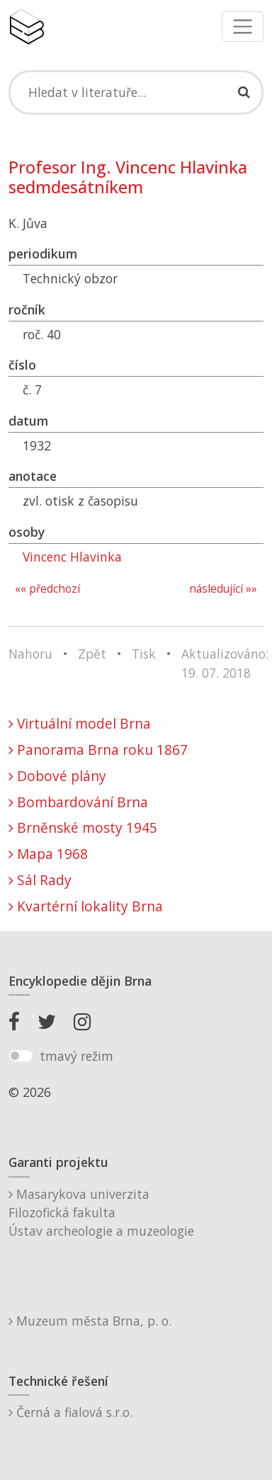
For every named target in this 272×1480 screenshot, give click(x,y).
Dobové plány (57, 775)
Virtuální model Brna (79, 723)
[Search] (136, 92)
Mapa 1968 (48, 853)
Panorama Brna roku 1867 (98, 749)
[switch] (20, 1055)
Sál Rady (40, 879)
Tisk (144, 653)
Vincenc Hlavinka (72, 556)
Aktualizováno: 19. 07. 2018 (224, 663)
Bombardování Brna (78, 802)
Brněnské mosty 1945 (82, 827)
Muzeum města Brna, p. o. (89, 1320)
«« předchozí (47, 588)
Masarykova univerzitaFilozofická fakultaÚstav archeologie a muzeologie (101, 1212)
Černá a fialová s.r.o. (70, 1412)
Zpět (92, 653)
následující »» (223, 588)
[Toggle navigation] (243, 26)
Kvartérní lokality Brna (85, 906)
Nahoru (30, 653)
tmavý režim (76, 1055)
